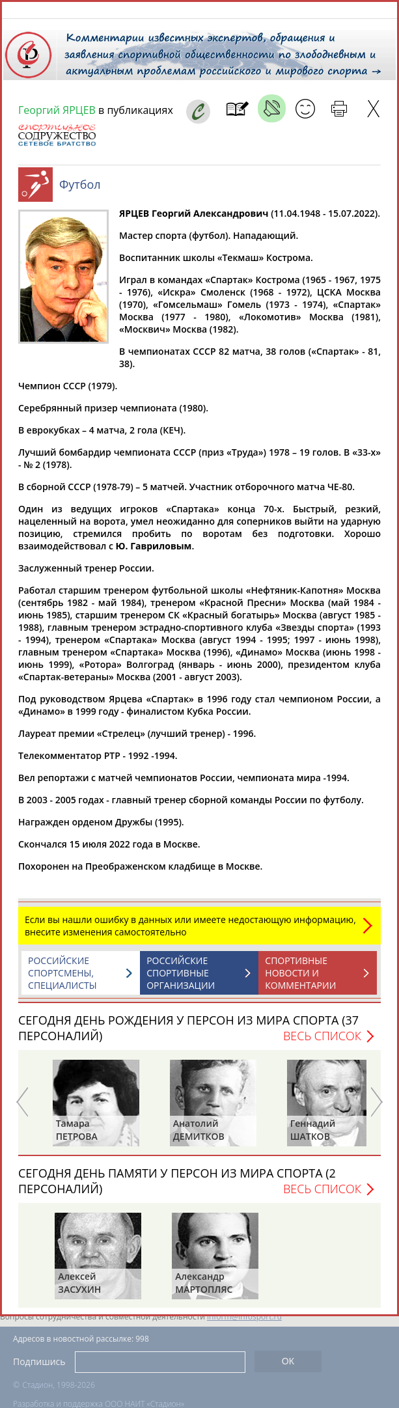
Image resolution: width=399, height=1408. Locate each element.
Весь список (322, 1042)
